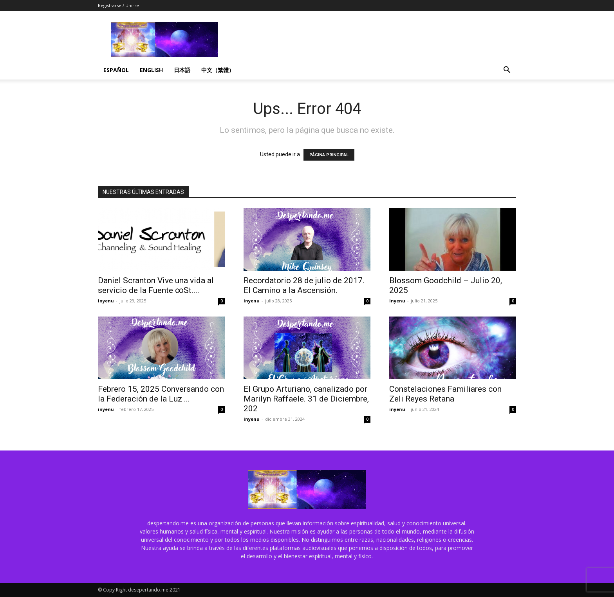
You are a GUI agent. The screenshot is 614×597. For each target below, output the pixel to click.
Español (116, 70)
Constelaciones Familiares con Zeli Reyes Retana (445, 393)
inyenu (106, 301)
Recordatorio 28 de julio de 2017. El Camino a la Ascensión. (304, 285)
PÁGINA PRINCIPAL (329, 154)
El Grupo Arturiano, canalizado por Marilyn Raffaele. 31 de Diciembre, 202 (306, 398)
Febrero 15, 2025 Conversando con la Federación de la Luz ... (161, 393)
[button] (506, 70)
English (151, 70)
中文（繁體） (217, 70)
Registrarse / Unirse (118, 5)
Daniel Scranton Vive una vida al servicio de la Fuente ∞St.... (156, 285)
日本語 (182, 70)
